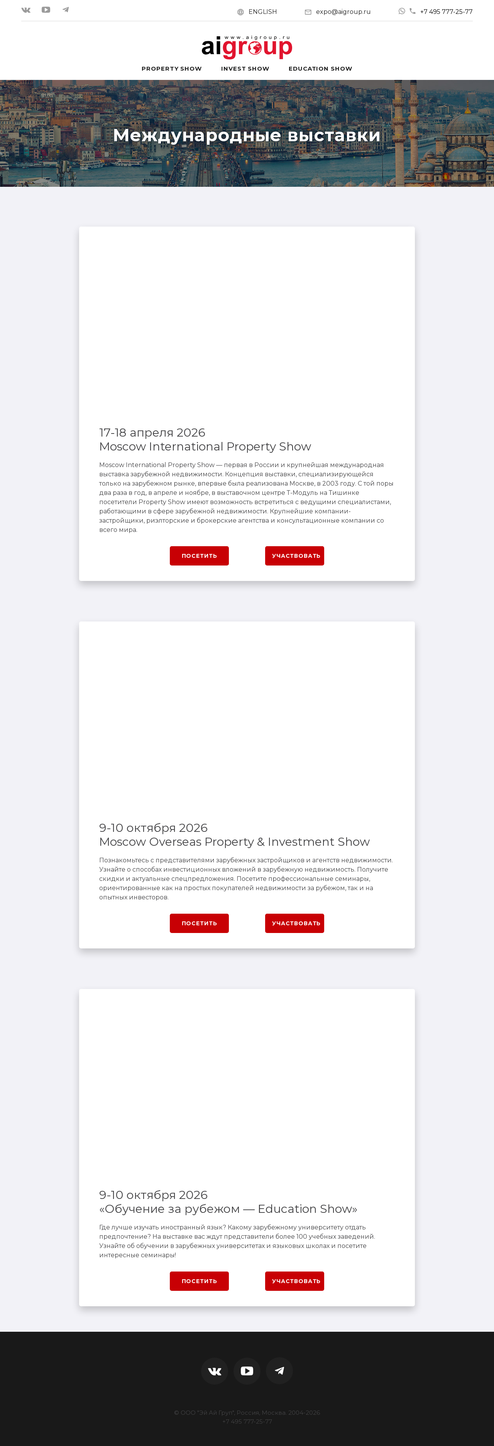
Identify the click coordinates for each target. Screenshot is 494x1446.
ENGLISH (263, 11)
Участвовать (296, 555)
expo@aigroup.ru (343, 11)
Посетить (199, 555)
